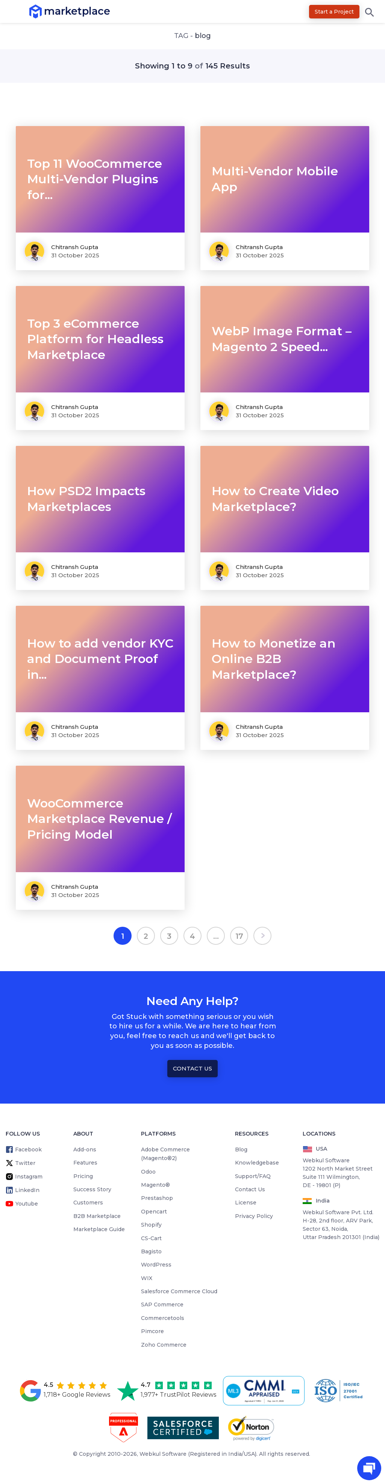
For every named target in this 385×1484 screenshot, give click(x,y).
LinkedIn (27, 1190)
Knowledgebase (257, 1162)
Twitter (25, 1163)
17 (239, 936)
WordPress (156, 1264)
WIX (146, 1278)
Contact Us (192, 1068)
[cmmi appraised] (265, 1390)
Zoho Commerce (163, 1344)
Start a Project (334, 11)
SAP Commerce (162, 1304)
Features (85, 1162)
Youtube (26, 1203)
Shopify (151, 1224)
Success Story (92, 1189)
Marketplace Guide (99, 1229)
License (245, 1202)
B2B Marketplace (97, 1216)
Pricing (83, 1176)
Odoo (148, 1171)
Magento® (155, 1184)
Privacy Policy (254, 1216)
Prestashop (157, 1198)
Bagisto (151, 1251)
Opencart (154, 1211)
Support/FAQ (253, 1176)
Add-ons (84, 1149)
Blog (241, 1149)
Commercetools (162, 1318)
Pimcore (152, 1331)
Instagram (28, 1176)
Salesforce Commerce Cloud (179, 1291)
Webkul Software (162, 1454)
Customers (88, 1202)
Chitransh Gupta (74, 247)
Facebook (28, 1149)
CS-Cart (151, 1238)
